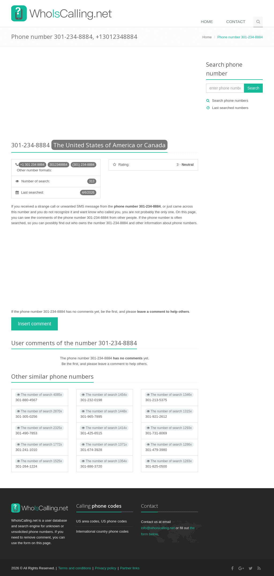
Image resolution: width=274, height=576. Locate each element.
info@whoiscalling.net (158, 528)
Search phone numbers (230, 101)
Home (207, 21)
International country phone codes (102, 531)
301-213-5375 (169, 397)
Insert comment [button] (34, 323)
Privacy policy (105, 568)
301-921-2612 (169, 414)
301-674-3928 (104, 447)
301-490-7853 (39, 430)
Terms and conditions (74, 568)
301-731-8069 (169, 430)
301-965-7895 (104, 414)
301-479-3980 (169, 447)
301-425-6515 (104, 430)
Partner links (129, 568)
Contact (235, 21)
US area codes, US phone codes (101, 521)
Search (253, 88)
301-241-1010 (39, 447)
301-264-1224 (39, 463)
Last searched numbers (230, 108)
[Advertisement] (104, 95)
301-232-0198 (104, 397)
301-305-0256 (39, 414)
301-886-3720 (104, 463)
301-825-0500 (169, 463)
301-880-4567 (39, 397)
